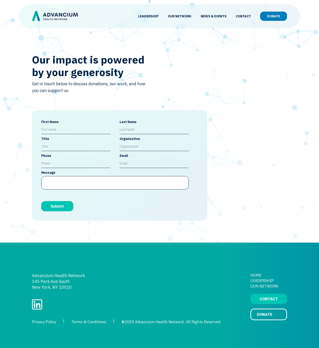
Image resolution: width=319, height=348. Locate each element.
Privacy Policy (44, 321)
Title (45, 139)
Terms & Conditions (88, 321)
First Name (50, 122)
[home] (55, 16)
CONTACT (243, 16)
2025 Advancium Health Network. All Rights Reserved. (171, 321)
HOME (256, 275)
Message (48, 173)
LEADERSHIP (148, 16)
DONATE (273, 16)
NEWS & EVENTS (213, 16)
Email (124, 156)
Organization (130, 139)
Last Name (128, 122)
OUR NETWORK (179, 16)
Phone (46, 156)
